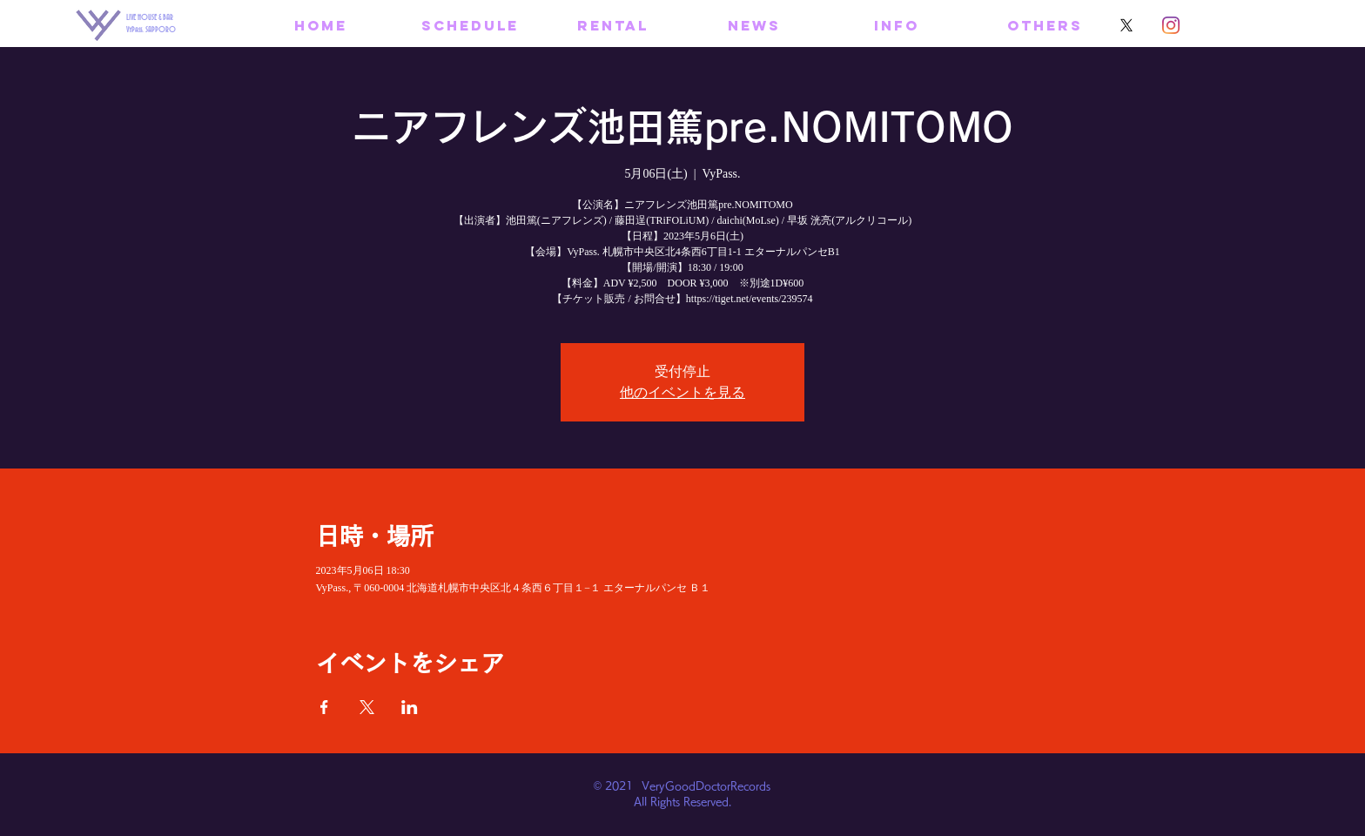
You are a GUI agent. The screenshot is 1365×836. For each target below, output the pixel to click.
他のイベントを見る (682, 392)
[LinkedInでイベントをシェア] (409, 707)
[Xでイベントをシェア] (367, 707)
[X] (1126, 25)
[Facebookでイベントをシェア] (324, 707)
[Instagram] (1171, 25)
